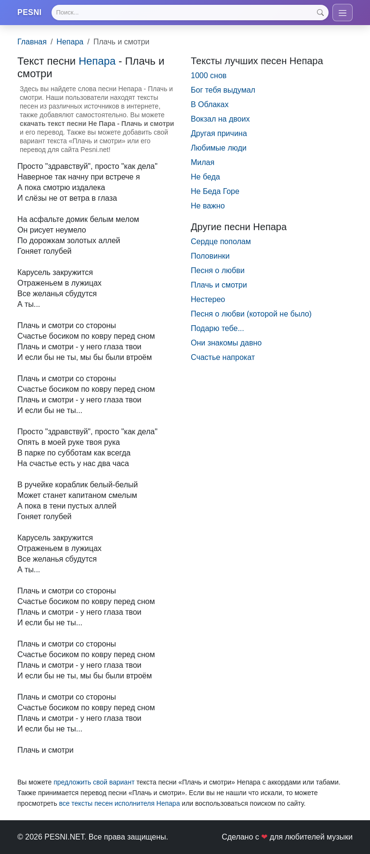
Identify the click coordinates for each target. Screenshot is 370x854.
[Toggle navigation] (342, 12)
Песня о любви (218, 270)
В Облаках (210, 104)
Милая (202, 162)
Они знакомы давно (226, 343)
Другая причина (219, 133)
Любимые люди (219, 148)
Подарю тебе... (217, 328)
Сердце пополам (221, 241)
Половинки (210, 256)
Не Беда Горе (215, 191)
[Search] (190, 12)
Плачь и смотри (219, 285)
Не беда (205, 177)
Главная (32, 42)
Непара (69, 42)
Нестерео (208, 299)
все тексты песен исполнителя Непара (119, 803)
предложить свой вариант (93, 782)
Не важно (208, 206)
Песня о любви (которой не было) (251, 314)
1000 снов (208, 75)
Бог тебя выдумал (223, 90)
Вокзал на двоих (220, 119)
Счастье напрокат (223, 357)
